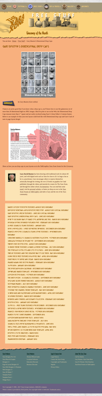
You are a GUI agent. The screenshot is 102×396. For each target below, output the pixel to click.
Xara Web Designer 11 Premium (12, 367)
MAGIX (38, 387)
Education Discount (32, 362)
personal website (35, 189)
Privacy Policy (55, 367)
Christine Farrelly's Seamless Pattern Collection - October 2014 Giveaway (37, 238)
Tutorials (22, 6)
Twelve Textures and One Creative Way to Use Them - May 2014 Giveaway (36, 253)
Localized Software (32, 359)
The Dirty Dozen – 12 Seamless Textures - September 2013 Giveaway (34, 278)
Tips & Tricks (55, 6)
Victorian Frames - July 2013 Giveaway (23, 284)
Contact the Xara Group (58, 359)
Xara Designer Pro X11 (9, 357)
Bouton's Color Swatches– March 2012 (23, 333)
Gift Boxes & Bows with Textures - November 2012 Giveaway (31, 308)
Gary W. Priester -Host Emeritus (84, 362)
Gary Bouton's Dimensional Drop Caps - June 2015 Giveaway (31, 216)
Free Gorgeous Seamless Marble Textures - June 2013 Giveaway (33, 287)
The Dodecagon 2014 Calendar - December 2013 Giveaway (30, 269)
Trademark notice (55, 389)
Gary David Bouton (27, 174)
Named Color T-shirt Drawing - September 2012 (26, 315)
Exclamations (44, 187)
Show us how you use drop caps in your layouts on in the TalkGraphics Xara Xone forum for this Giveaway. (38, 166)
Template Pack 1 (7, 375)
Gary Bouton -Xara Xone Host (84, 359)
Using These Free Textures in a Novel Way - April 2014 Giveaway (33, 256)
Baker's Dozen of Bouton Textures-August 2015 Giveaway (30, 207)
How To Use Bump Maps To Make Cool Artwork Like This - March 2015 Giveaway (38, 219)
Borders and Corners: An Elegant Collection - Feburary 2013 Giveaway (36, 299)
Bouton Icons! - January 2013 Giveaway (23, 302)
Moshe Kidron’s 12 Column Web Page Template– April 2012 (30, 330)
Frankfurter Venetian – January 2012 (22, 339)
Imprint (53, 364)
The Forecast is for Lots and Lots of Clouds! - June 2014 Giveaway (34, 250)
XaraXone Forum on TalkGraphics (85, 364)
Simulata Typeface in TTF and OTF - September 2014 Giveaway (31, 241)
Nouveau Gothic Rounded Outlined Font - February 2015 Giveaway (33, 222)
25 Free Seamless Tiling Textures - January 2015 (26, 226)
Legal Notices (55, 357)
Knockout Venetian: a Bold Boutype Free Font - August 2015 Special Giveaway (38, 210)
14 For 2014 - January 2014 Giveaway (21, 265)
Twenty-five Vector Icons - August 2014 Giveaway (27, 244)
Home (9, 6)
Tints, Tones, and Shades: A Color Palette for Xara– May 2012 (32, 327)
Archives (85, 6)
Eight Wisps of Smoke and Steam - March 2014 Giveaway (29, 259)
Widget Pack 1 (7, 380)
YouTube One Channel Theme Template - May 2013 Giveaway (31, 290)
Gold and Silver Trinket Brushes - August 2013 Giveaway (30, 281)
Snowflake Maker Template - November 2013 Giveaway (29, 272)
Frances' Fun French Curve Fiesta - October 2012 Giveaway (31, 312)
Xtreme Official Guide (33, 357)
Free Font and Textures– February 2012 (23, 336)
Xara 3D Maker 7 (8, 372)
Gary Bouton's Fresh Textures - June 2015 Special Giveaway (31, 213)
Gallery (71, 6)
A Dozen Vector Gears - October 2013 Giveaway (26, 275)
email (22, 189)
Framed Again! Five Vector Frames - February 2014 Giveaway (31, 262)
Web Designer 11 (7, 369)
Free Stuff (38, 6)
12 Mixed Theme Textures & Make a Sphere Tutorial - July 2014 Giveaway (36, 247)
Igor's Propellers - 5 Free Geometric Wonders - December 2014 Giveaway (36, 229)
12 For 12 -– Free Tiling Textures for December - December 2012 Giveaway (36, 305)
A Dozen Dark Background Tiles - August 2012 (25, 318)
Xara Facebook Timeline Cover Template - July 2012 (28, 321)
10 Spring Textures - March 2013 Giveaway (24, 296)
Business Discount (32, 364)
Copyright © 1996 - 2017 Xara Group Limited (19, 387)
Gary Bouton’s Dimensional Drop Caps (26, 47)
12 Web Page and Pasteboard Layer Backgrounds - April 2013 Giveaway (35, 293)
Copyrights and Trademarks (59, 362)
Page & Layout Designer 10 (10, 364)
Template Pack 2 (7, 377)
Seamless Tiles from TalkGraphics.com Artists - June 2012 (30, 324)
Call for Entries (79, 357)
